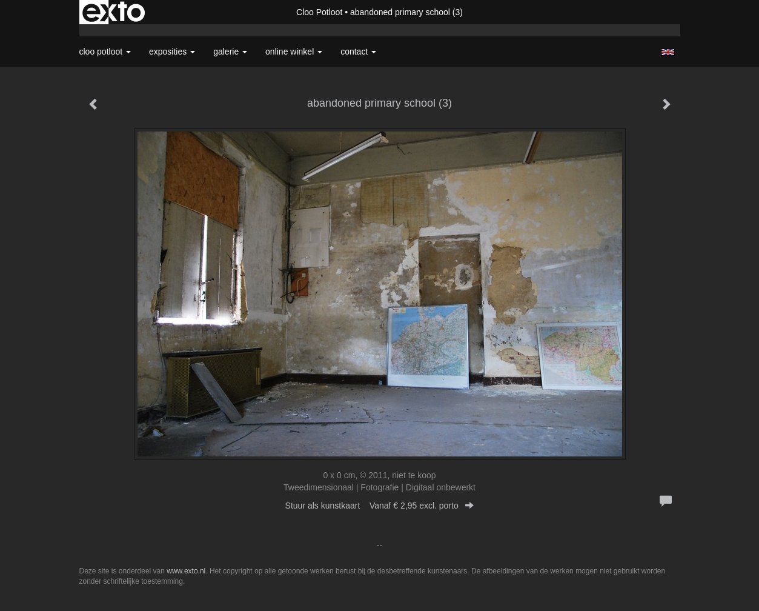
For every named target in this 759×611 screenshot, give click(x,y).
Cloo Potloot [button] (105, 51)
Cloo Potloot (319, 12)
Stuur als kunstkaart (379, 505)
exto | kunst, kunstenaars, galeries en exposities (113, 12)
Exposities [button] (172, 51)
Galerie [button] (230, 51)
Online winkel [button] (293, 51)
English (668, 52)
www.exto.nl (186, 571)
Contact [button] (358, 51)
